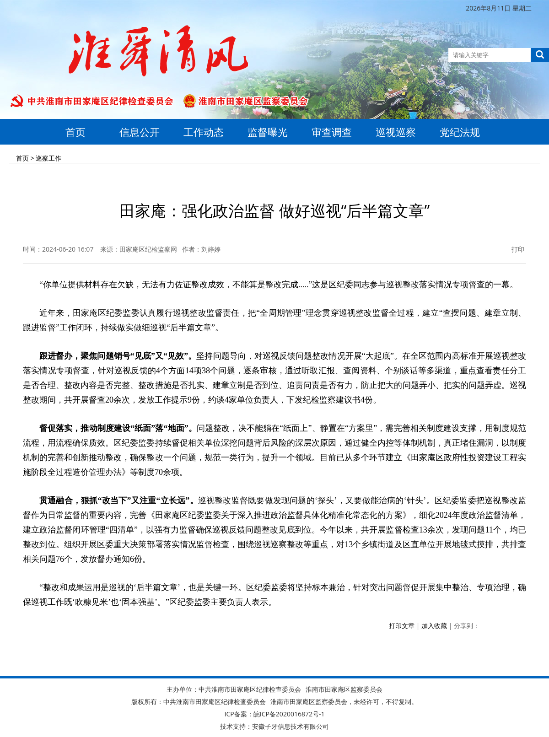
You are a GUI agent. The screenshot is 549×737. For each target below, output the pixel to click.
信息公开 (139, 132)
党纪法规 (460, 132)
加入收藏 (434, 625)
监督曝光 (268, 132)
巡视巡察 (396, 132)
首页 (75, 132)
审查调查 (332, 132)
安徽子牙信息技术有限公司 (290, 726)
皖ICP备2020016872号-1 (289, 714)
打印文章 (401, 625)
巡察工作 (48, 158)
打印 (512, 249)
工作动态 (203, 132)
